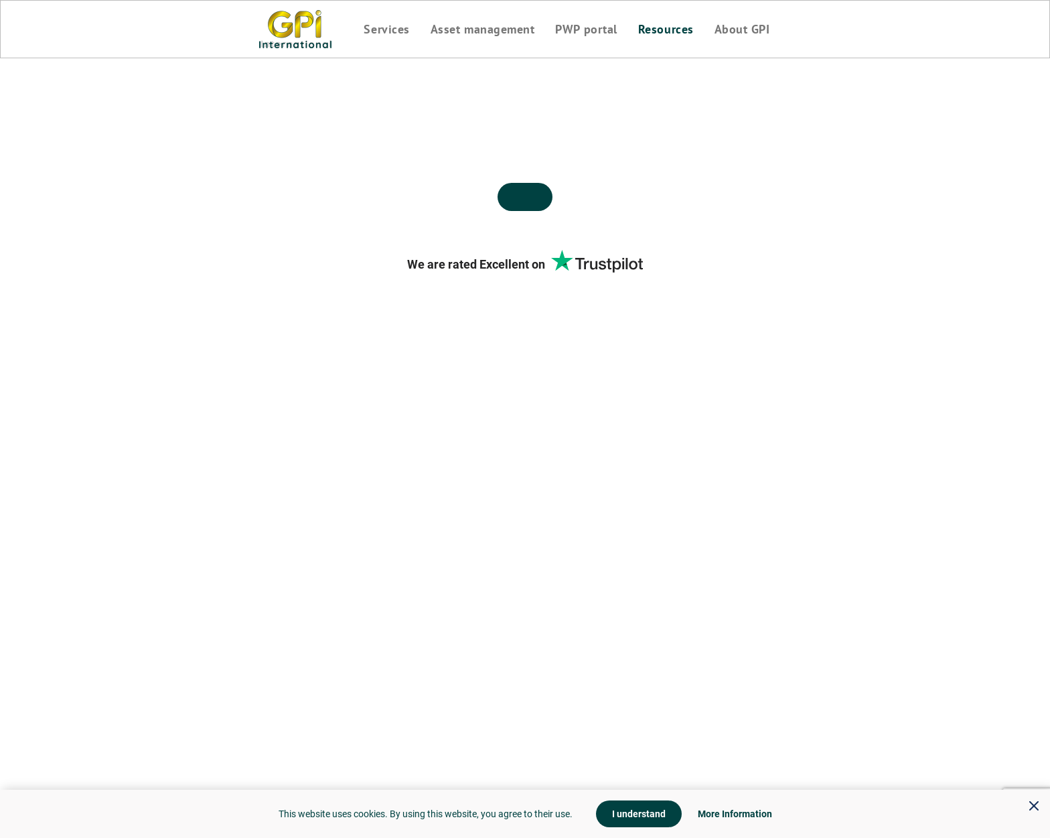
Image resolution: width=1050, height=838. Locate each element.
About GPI (742, 29)
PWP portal (586, 29)
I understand (639, 814)
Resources (666, 29)
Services (386, 29)
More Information (735, 814)
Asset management (483, 29)
